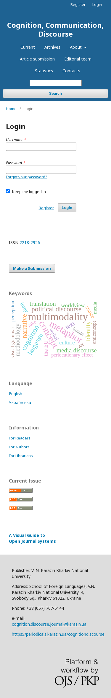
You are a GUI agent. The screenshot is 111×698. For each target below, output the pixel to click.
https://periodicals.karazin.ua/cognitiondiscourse (58, 634)
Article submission (37, 59)
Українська (20, 402)
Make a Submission (32, 268)
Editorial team (77, 59)
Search (55, 93)
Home (11, 108)
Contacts (71, 70)
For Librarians (21, 455)
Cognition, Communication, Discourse (55, 29)
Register (78, 4)
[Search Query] (56, 83)
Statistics (44, 70)
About (76, 47)
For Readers (19, 438)
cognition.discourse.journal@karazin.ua (49, 624)
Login (97, 4)
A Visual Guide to (32, 538)
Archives (52, 47)
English (15, 393)
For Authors (19, 446)
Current (27, 47)
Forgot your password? (26, 176)
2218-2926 (30, 242)
